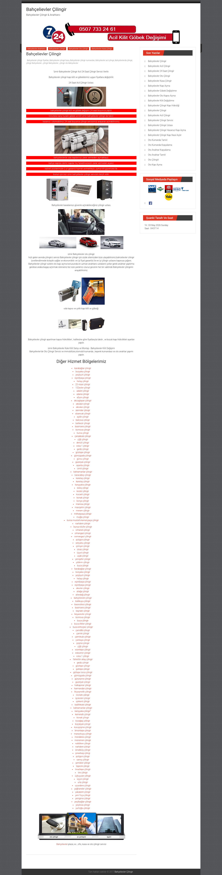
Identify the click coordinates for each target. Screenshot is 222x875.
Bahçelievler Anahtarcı (36, 49)
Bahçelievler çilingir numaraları (82, 60)
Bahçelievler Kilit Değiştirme (161, 100)
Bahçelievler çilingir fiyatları (38, 60)
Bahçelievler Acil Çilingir (159, 66)
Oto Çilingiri (153, 159)
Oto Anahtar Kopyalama (159, 150)
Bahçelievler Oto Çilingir (78, 49)
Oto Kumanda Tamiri (157, 140)
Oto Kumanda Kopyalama (160, 145)
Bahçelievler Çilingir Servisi (160, 120)
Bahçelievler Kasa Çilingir (102, 49)
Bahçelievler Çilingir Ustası (160, 125)
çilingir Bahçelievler (34, 63)
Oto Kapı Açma (155, 164)
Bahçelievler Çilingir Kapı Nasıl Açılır (164, 135)
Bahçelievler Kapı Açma (159, 86)
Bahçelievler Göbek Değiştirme (162, 90)
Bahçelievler (62, 844)
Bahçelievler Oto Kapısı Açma (162, 95)
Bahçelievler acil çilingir (105, 60)
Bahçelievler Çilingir (46, 9)
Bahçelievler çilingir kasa (59, 60)
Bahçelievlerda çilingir (123, 60)
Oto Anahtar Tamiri (157, 155)
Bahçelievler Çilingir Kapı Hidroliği (163, 105)
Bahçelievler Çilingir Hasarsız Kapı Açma (167, 130)
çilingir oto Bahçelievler (69, 63)
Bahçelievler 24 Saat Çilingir (161, 71)
